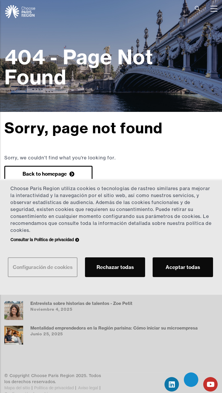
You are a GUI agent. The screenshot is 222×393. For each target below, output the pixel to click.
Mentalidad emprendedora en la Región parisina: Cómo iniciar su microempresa (114, 328)
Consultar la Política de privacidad (42, 239)
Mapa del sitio (17, 387)
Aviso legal (88, 387)
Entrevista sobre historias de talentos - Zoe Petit (81, 303)
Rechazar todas (115, 267)
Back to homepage (45, 174)
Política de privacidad (54, 387)
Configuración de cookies (43, 267)
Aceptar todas (183, 267)
